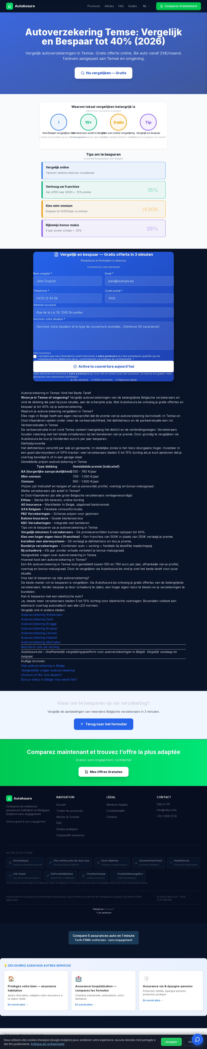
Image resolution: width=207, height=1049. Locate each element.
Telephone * (41, 290)
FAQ (121, 6)
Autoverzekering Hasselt (39, 637)
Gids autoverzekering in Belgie (43, 666)
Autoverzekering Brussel (39, 628)
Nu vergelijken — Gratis (103, 73)
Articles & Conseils (67, 816)
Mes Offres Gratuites (103, 772)
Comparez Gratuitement (178, 6)
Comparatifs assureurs (70, 835)
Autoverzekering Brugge (39, 624)
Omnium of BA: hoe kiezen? (41, 675)
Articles (109, 6)
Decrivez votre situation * (49, 319)
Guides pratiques (67, 829)
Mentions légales (117, 804)
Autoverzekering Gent (37, 619)
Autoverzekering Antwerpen (41, 615)
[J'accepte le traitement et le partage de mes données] (34, 356)
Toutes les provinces (69, 810)
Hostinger (108, 909)
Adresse (44, 304)
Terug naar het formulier (103, 724)
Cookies (112, 816)
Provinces (93, 6)
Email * (109, 273)
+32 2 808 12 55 (167, 816)
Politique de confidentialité (48, 1044)
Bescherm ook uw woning (40, 647)
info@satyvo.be (167, 810)
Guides (132, 6)
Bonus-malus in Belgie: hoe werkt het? (49, 679)
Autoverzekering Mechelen (41, 642)
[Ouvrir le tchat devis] (197, 1039)
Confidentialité (116, 810)
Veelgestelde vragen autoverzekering (48, 670)
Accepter (171, 1042)
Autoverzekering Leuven (39, 633)
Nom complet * (42, 273)
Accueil (60, 804)
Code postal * (114, 290)
